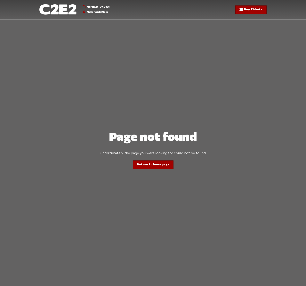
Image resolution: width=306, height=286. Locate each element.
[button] (251, 9)
